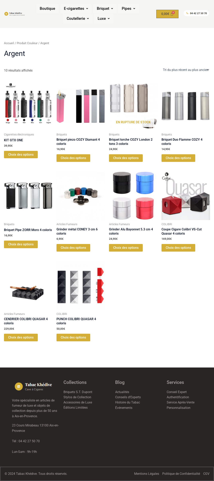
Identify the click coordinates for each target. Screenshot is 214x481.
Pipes (128, 8)
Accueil (9, 43)
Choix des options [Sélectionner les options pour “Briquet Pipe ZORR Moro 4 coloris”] (21, 244)
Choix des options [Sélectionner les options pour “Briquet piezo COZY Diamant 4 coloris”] (73, 158)
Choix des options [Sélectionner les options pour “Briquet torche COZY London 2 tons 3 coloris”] (126, 158)
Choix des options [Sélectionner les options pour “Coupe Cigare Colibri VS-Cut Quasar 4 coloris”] (178, 248)
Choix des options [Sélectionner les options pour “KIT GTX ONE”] (21, 154)
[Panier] (167, 14)
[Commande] (185, 70)
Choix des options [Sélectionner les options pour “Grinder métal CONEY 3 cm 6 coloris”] (73, 248)
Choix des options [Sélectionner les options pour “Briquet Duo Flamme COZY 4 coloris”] (178, 158)
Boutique (47, 8)
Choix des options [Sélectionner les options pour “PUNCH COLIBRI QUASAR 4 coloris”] (73, 338)
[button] (76, 8)
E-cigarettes (76, 8)
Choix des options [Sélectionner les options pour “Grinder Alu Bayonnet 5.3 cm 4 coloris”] (126, 248)
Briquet (105, 8)
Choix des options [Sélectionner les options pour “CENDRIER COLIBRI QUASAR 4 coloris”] (21, 338)
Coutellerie (78, 18)
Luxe (104, 18)
